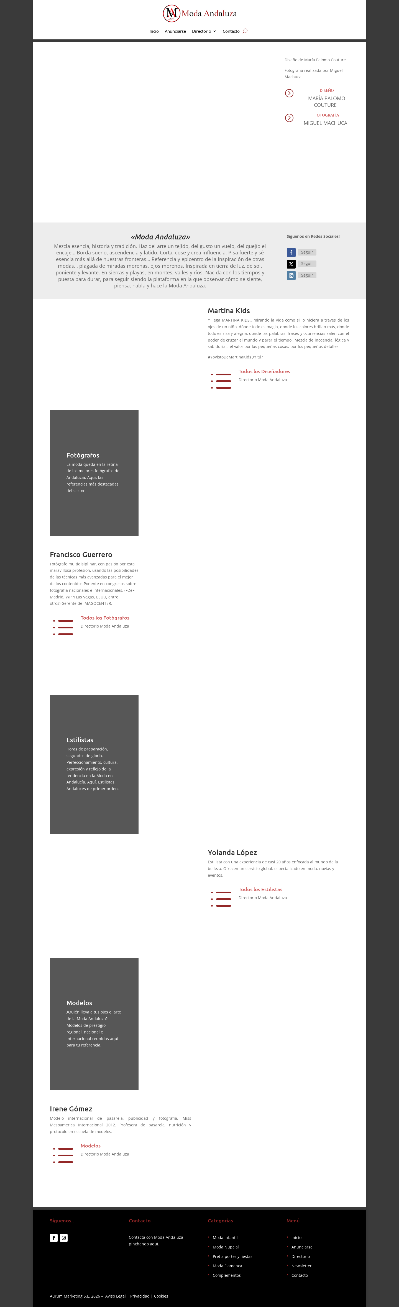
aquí (154, 1244)
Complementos (227, 1275)
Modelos (91, 1145)
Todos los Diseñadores (264, 371)
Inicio (154, 31)
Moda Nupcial (226, 1247)
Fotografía (326, 115)
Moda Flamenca (227, 1265)
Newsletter (301, 1265)
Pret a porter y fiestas (232, 1256)
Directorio (201, 31)
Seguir (307, 252)
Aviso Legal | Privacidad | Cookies (136, 1296)
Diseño (327, 90)
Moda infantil (225, 1237)
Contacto (231, 31)
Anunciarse (175, 31)
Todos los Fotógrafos (105, 617)
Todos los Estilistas (260, 889)
